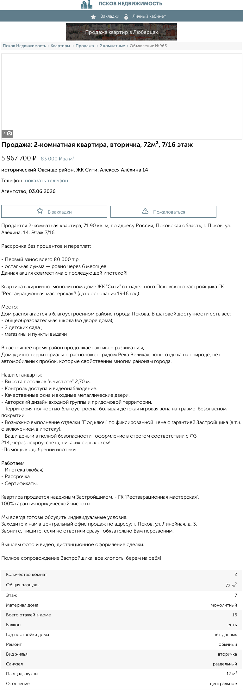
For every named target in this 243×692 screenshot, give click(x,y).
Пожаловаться (163, 211)
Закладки (104, 16)
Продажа (85, 46)
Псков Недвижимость (24, 46)
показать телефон (46, 181)
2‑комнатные (112, 46)
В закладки (54, 211)
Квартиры (61, 46)
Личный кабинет (145, 16)
